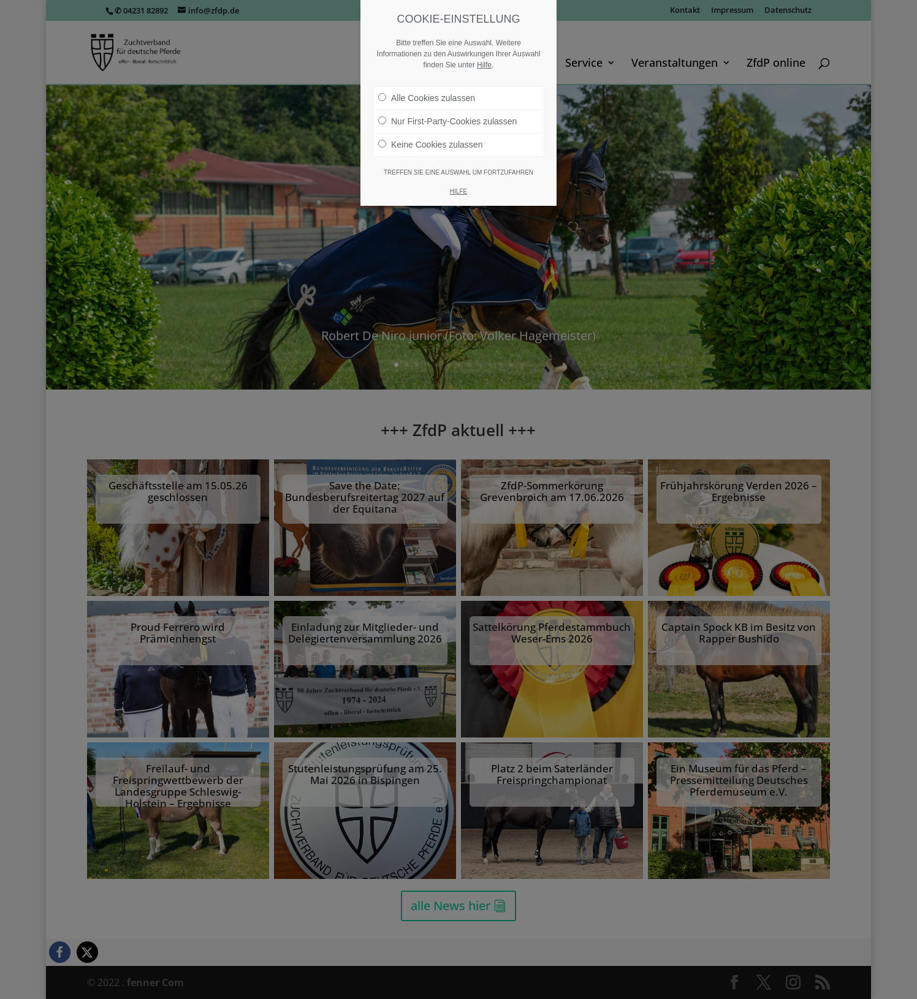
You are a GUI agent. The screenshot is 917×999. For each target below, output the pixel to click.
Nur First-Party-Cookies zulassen (447, 121)
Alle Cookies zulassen (426, 98)
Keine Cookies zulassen (430, 144)
